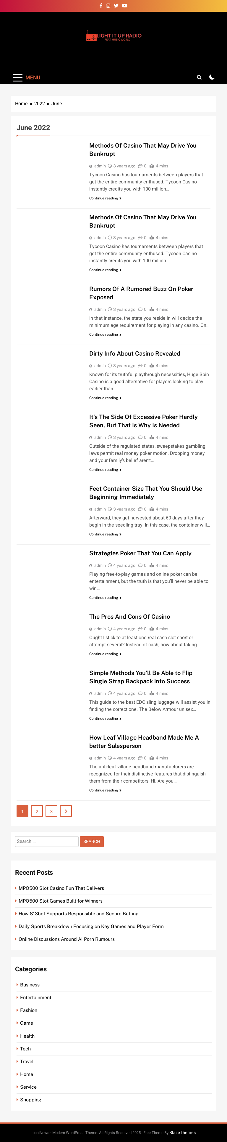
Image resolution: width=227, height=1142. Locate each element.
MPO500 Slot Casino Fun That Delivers (61, 888)
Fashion (28, 1010)
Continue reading (105, 198)
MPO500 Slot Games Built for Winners (61, 901)
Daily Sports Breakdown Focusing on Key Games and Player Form (91, 926)
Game (26, 1023)
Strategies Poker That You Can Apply (140, 553)
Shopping (30, 1100)
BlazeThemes (182, 1133)
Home (26, 1074)
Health (27, 1036)
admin (100, 166)
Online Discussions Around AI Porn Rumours (67, 939)
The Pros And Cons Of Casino (129, 616)
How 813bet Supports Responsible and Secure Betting (79, 914)
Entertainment (35, 997)
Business (30, 985)
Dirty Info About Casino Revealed (134, 353)
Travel (27, 1061)
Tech (25, 1049)
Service (28, 1087)
